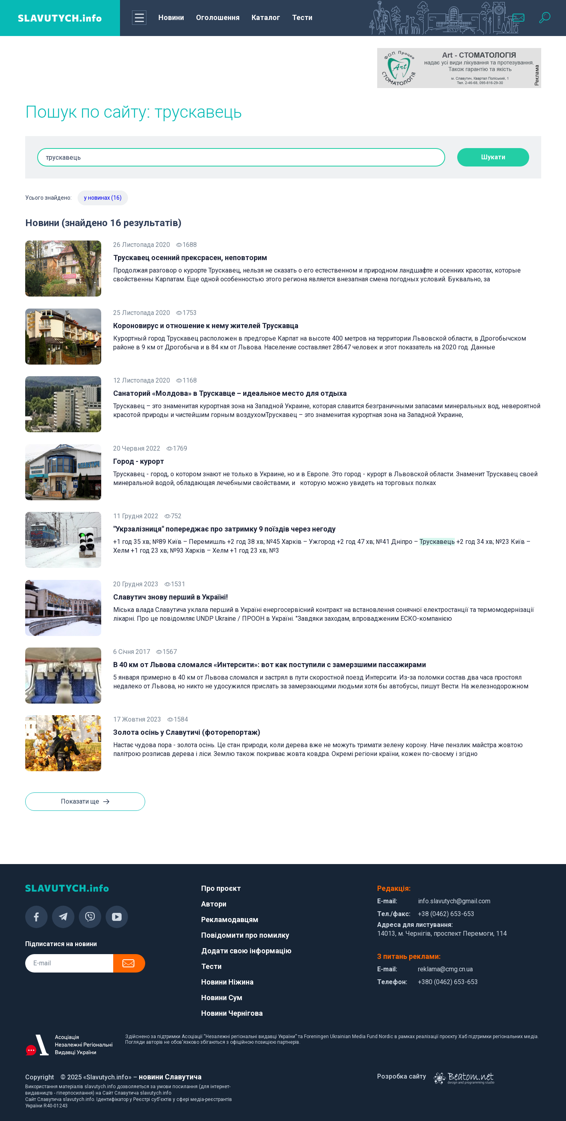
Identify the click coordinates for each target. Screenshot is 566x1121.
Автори (213, 904)
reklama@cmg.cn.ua (445, 969)
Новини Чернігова (232, 1013)
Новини (171, 17)
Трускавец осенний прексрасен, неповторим (190, 257)
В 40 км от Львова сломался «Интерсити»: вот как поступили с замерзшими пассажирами (269, 664)
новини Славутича (170, 1077)
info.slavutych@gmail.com (454, 901)
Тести (302, 17)
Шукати (493, 157)
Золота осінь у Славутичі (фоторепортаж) (186, 732)
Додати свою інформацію (246, 951)
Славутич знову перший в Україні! (170, 597)
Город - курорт (138, 461)
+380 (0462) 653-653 (448, 982)
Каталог (266, 17)
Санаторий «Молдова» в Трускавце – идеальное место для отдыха (230, 393)
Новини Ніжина (227, 982)
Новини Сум (221, 997)
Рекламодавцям (229, 919)
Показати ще (85, 802)
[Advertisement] (107, 68)
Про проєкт (221, 888)
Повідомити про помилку (245, 935)
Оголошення (218, 17)
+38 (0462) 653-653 (446, 914)
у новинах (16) (103, 198)
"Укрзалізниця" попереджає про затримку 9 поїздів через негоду (224, 529)
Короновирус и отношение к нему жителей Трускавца (205, 325)
